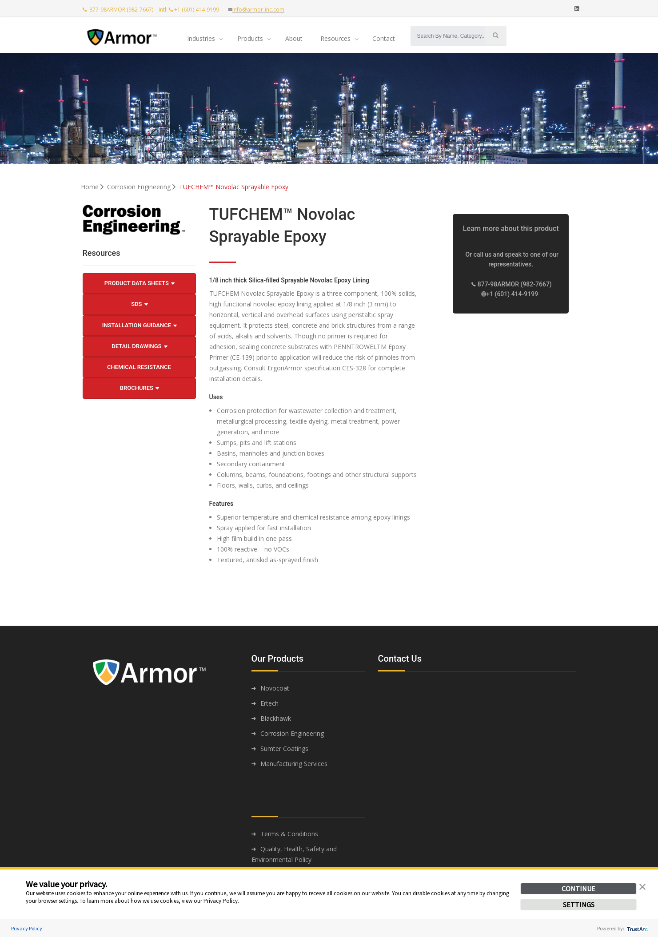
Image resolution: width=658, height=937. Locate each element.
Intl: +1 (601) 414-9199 (191, 9)
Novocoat (274, 688)
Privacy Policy (26, 928)
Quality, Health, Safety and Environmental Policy (294, 854)
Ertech (269, 703)
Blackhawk (275, 718)
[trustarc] (636, 928)
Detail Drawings (139, 346)
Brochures (139, 388)
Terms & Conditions (289, 834)
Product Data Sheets (139, 283)
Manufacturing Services (293, 763)
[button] (642, 886)
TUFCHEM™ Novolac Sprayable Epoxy (233, 187)
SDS (139, 304)
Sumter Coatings (284, 748)
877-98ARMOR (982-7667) (119, 9)
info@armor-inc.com (258, 9)
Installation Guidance (139, 325)
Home (93, 187)
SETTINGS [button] (578, 904)
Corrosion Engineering (142, 187)
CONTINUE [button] (578, 888)
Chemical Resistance (139, 367)
